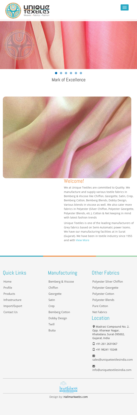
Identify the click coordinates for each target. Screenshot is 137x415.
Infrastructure (12, 300)
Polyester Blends (103, 300)
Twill (51, 324)
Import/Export (12, 306)
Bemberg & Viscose (61, 282)
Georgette (54, 294)
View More (82, 240)
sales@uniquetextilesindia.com (112, 360)
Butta (52, 330)
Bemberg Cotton (59, 312)
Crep (51, 306)
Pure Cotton (100, 306)
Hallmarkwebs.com (76, 397)
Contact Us (10, 312)
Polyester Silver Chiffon (107, 282)
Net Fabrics (99, 312)
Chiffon (53, 288)
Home (7, 282)
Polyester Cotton (103, 294)
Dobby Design (57, 318)
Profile (7, 288)
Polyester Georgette (105, 288)
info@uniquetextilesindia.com (111, 370)
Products (9, 294)
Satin (51, 300)
